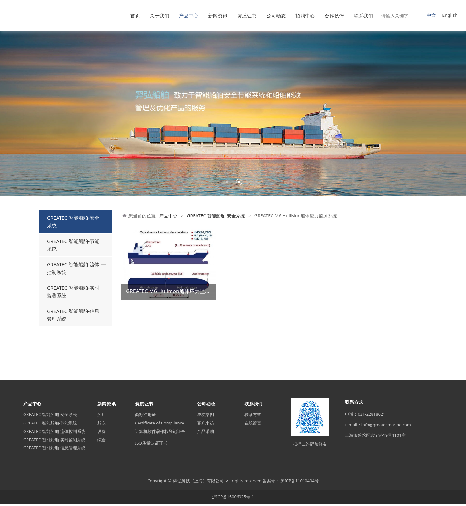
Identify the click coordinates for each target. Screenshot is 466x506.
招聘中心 (305, 15)
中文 (431, 15)
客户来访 (205, 425)
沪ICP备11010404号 (299, 483)
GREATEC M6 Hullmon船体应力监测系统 (173, 291)
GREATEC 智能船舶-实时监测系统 (73, 334)
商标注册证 (145, 417)
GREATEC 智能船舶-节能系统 (73, 287)
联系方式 (252, 417)
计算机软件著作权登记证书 (160, 433)
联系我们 (363, 15)
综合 (101, 442)
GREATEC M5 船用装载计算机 (76, 244)
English (450, 15)
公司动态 (276, 15)
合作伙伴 (334, 15)
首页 (135, 15)
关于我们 (159, 15)
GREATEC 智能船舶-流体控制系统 (73, 310)
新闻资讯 (217, 15)
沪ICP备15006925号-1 (233, 498)
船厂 (101, 417)
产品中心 (188, 15)
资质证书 (247, 15)
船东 (101, 425)
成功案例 (205, 417)
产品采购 (205, 433)
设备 (101, 433)
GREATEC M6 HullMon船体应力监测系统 (76, 264)
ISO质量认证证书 (151, 445)
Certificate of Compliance (159, 425)
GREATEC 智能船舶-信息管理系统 (73, 357)
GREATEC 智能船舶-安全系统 (73, 221)
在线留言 (252, 425)
